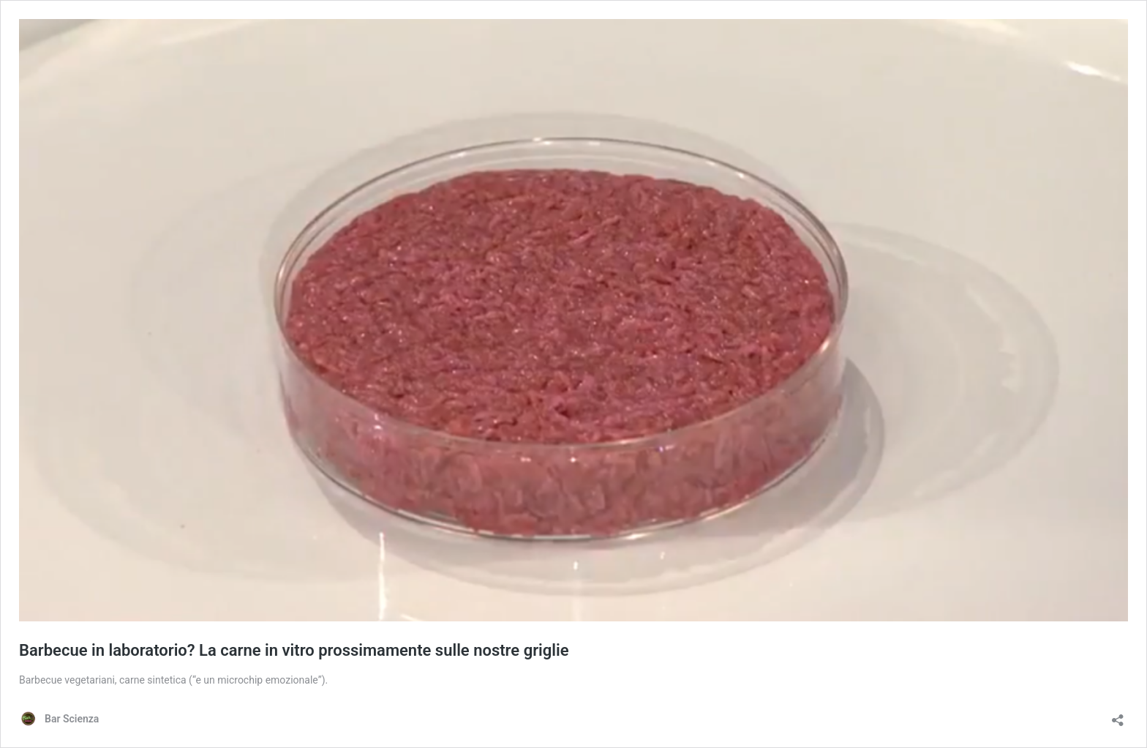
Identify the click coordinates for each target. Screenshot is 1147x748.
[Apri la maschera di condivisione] (1117, 715)
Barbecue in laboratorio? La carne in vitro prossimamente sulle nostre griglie (294, 650)
